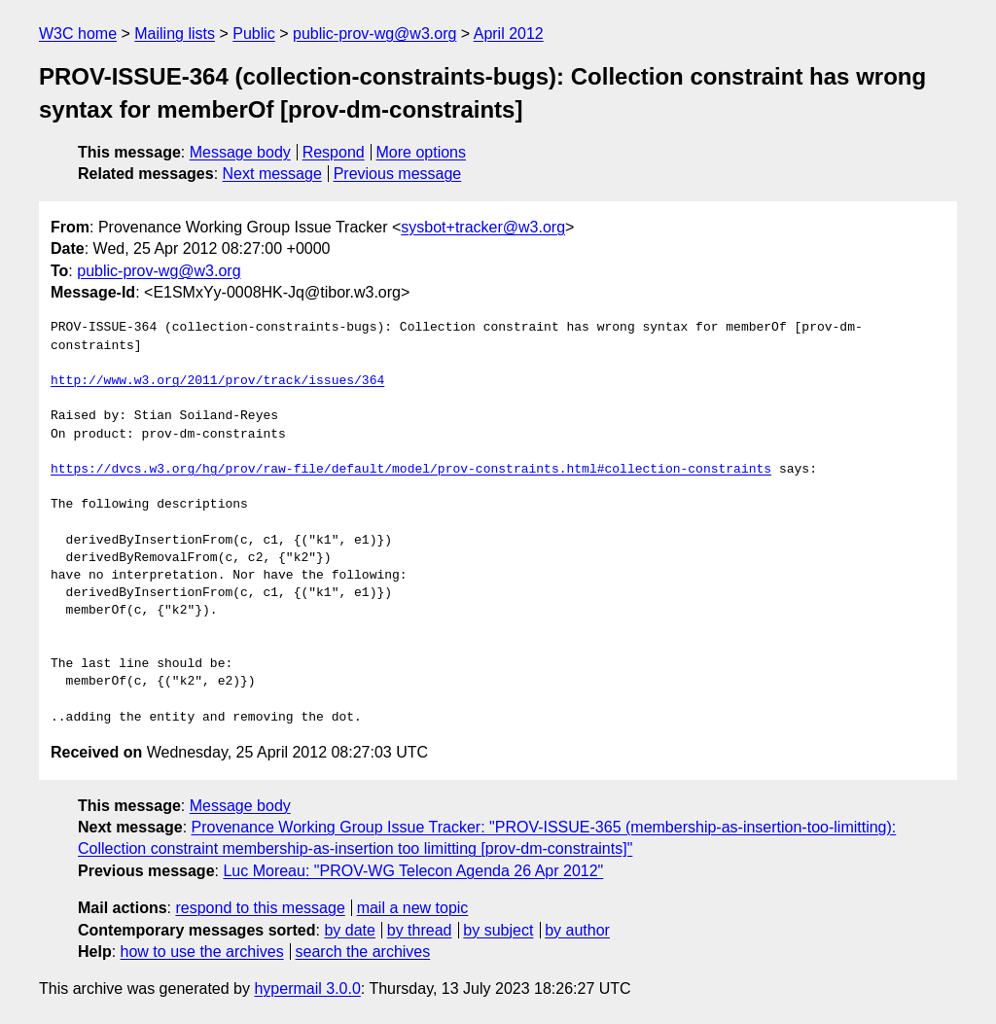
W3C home (78, 33)
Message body (240, 152)
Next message (272, 173)
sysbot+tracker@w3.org (483, 227)
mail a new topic (413, 908)
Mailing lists (174, 33)
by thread (419, 930)
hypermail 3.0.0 (307, 988)
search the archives (363, 951)
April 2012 (509, 33)
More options (421, 152)
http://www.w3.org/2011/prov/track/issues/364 (217, 381)
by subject (498, 930)
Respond (333, 152)
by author (577, 930)
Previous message (398, 173)
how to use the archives (202, 951)
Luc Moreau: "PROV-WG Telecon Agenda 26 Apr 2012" (413, 871)
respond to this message (259, 908)
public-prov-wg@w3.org (374, 33)
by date (349, 930)
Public (253, 33)
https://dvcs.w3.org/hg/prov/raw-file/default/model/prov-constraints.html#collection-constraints (411, 469)
